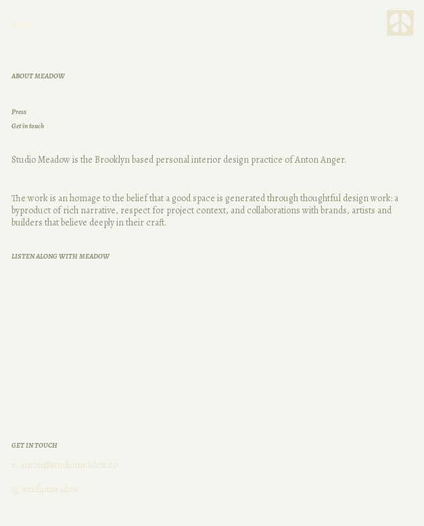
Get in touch (27, 126)
